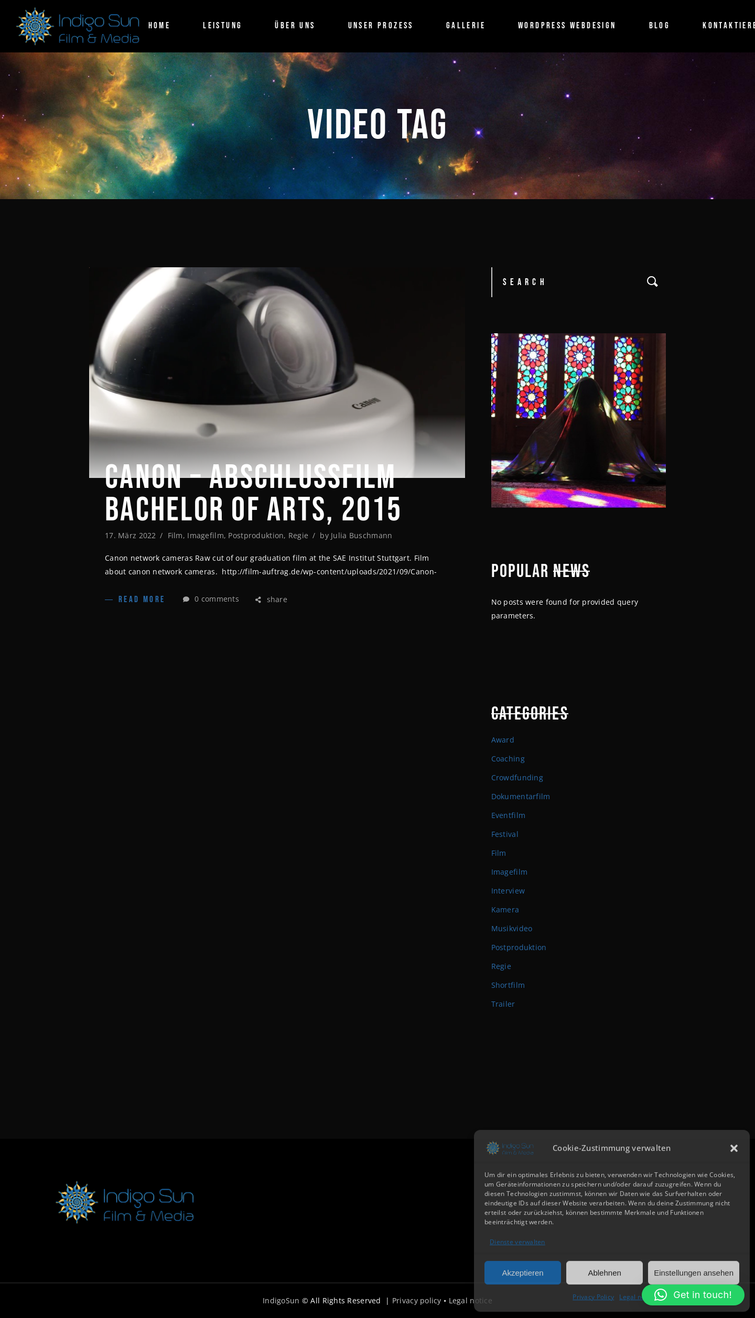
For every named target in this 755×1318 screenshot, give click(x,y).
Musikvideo (512, 928)
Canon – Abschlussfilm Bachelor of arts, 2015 (254, 494)
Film (175, 535)
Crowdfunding (517, 777)
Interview (508, 891)
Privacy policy (416, 1300)
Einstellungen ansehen (694, 1271)
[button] (734, 1147)
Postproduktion (256, 535)
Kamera (505, 909)
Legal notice (637, 1296)
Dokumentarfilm (521, 796)
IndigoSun (281, 1300)
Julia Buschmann (361, 535)
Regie (298, 535)
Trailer (503, 1004)
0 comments (211, 599)
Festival (505, 834)
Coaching (508, 759)
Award (502, 740)
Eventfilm (508, 815)
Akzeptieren (522, 1271)
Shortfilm (508, 985)
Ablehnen (604, 1271)
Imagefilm (205, 535)
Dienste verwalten (517, 1241)
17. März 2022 (130, 535)
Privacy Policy (593, 1296)
